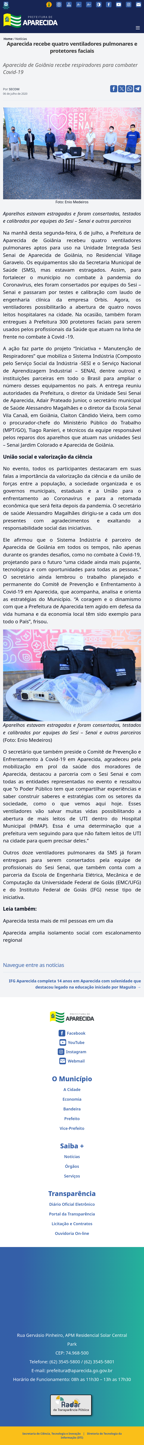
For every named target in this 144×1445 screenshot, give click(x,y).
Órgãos (72, 1166)
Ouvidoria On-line (72, 1233)
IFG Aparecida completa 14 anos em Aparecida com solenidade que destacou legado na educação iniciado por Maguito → (75, 984)
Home (8, 39)
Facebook (76, 1033)
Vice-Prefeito (72, 1128)
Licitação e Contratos (72, 1223)
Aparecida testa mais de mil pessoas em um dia (58, 920)
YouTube (76, 1042)
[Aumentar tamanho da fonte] (89, 4)
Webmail (76, 1061)
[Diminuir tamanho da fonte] (79, 4)
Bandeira (72, 1109)
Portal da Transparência (72, 1214)
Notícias (21, 39)
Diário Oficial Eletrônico (72, 1204)
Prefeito (72, 1118)
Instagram (76, 1051)
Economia (72, 1099)
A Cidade (72, 1089)
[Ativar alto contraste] (99, 4)
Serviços (72, 1176)
